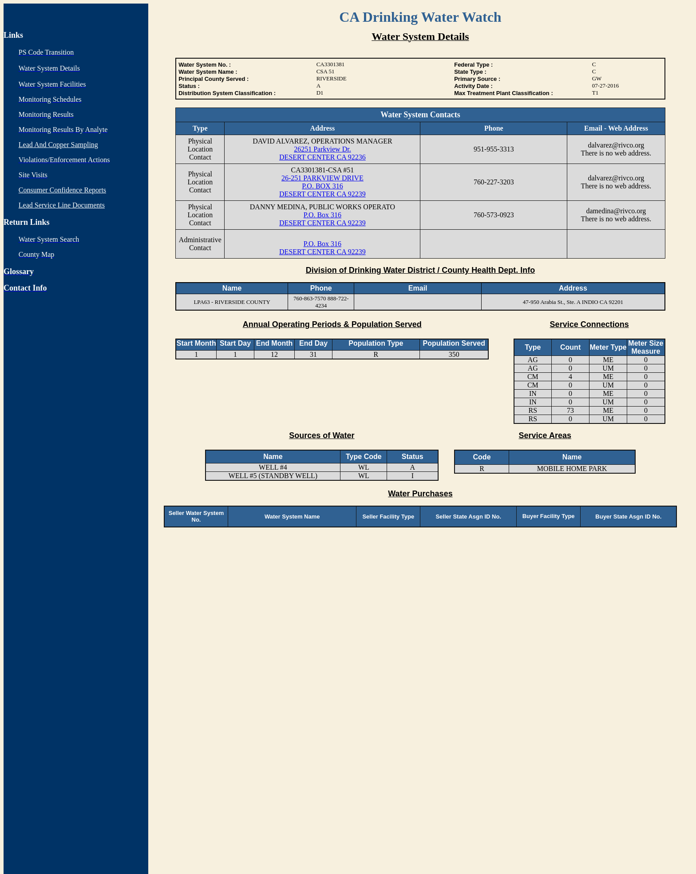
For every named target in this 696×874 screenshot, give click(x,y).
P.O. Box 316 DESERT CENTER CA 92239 (322, 219)
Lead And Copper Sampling (58, 144)
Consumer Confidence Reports (62, 190)
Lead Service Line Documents (62, 205)
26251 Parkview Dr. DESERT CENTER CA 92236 (322, 153)
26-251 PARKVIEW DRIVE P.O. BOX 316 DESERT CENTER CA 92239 (322, 186)
